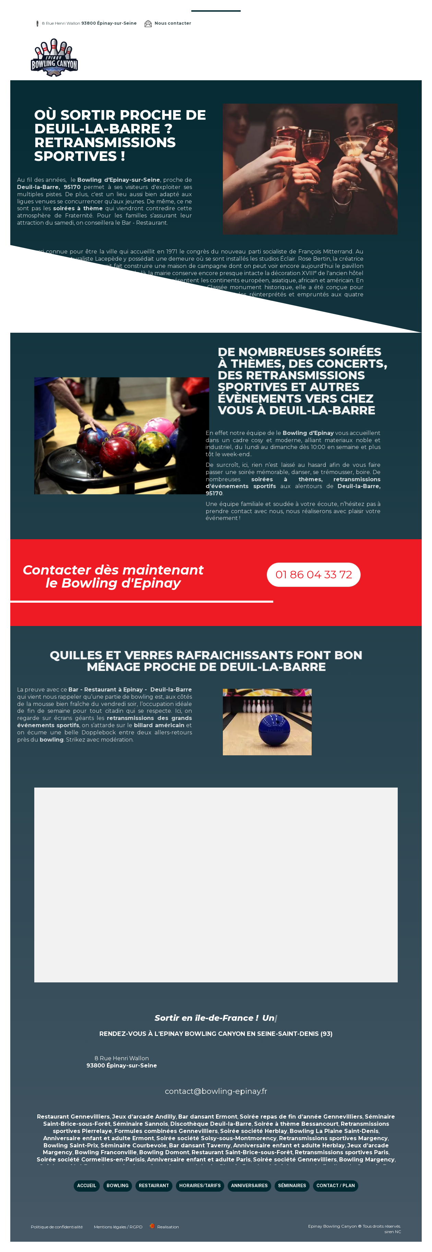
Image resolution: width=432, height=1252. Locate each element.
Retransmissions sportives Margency (333, 1138)
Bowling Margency (367, 1159)
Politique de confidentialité (57, 1226)
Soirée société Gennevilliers (295, 1159)
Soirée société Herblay (253, 1131)
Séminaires (362, 48)
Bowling (204, 48)
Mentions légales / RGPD (118, 1226)
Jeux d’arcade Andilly (144, 1116)
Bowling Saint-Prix (71, 1145)
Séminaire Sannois (140, 1124)
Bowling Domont (164, 1152)
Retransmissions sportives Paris (341, 1152)
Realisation (168, 1226)
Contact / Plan (187, 66)
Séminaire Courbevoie (133, 1145)
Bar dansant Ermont (207, 1116)
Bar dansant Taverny (200, 1145)
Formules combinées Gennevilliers (166, 1131)
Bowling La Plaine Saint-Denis (334, 1131)
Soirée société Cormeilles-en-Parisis (91, 1159)
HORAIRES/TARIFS (278, 48)
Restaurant (236, 48)
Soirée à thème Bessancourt (296, 1124)
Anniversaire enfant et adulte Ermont (98, 1138)
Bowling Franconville (106, 1152)
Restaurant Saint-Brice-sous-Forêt (242, 1152)
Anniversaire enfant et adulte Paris (199, 1159)
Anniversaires (324, 48)
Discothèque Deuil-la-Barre (211, 1124)
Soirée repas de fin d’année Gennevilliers (301, 1116)
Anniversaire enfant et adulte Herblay (289, 1145)
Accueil (177, 48)
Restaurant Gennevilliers (73, 1116)
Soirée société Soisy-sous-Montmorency (216, 1138)
